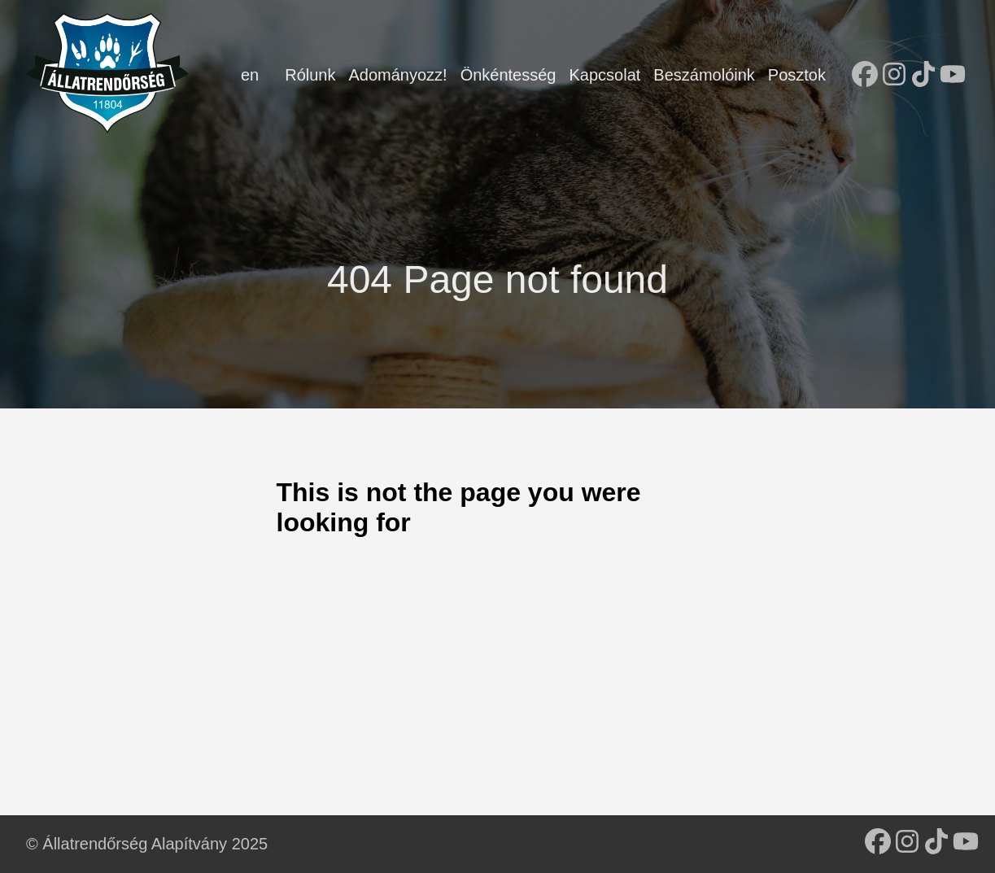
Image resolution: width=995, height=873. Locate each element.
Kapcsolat (604, 75)
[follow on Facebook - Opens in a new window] (865, 75)
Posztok (797, 75)
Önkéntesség (508, 75)
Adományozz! (397, 75)
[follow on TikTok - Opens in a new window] (923, 75)
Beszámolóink (704, 75)
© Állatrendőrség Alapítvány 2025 (147, 844)
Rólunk (310, 75)
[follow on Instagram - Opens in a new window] (894, 75)
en (250, 75)
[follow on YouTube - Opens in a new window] (953, 75)
